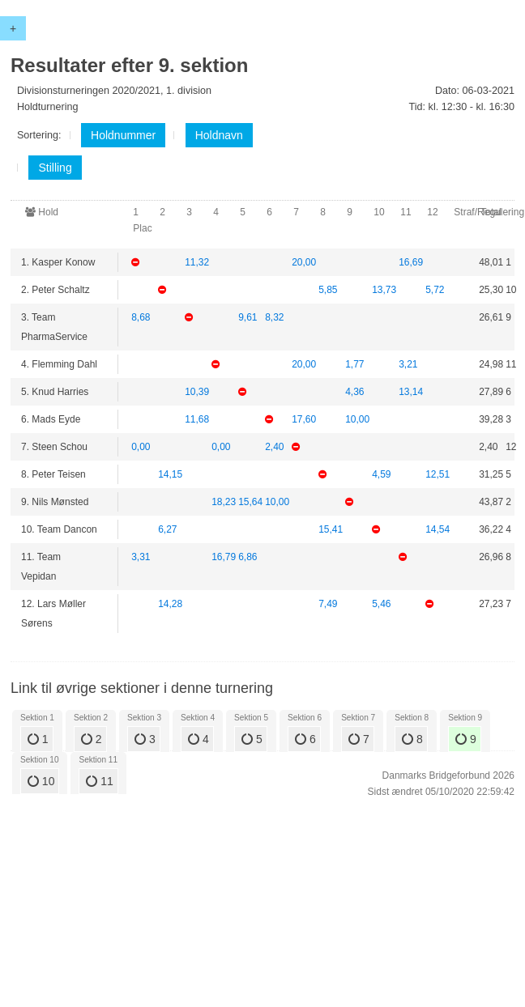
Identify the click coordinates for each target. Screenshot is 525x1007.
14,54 (437, 546)
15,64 (250, 517)
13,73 (384, 292)
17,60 (304, 428)
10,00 (357, 428)
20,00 (304, 262)
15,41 (330, 546)
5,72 (434, 292)
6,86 (247, 576)
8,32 (274, 321)
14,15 (170, 487)
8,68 (140, 321)
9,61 (247, 321)
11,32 (197, 262)
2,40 (274, 457)
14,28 (170, 623)
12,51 (437, 487)
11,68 (197, 428)
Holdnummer (123, 135)
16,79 (223, 576)
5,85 (327, 292)
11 (99, 781)
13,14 (411, 398)
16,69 (411, 262)
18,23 (223, 517)
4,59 (381, 487)
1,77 (354, 368)
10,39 (197, 398)
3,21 (408, 368)
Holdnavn (219, 135)
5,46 (381, 623)
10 (41, 781)
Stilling (54, 167)
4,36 (354, 398)
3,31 (140, 576)
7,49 (327, 623)
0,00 (140, 457)
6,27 (167, 546)
